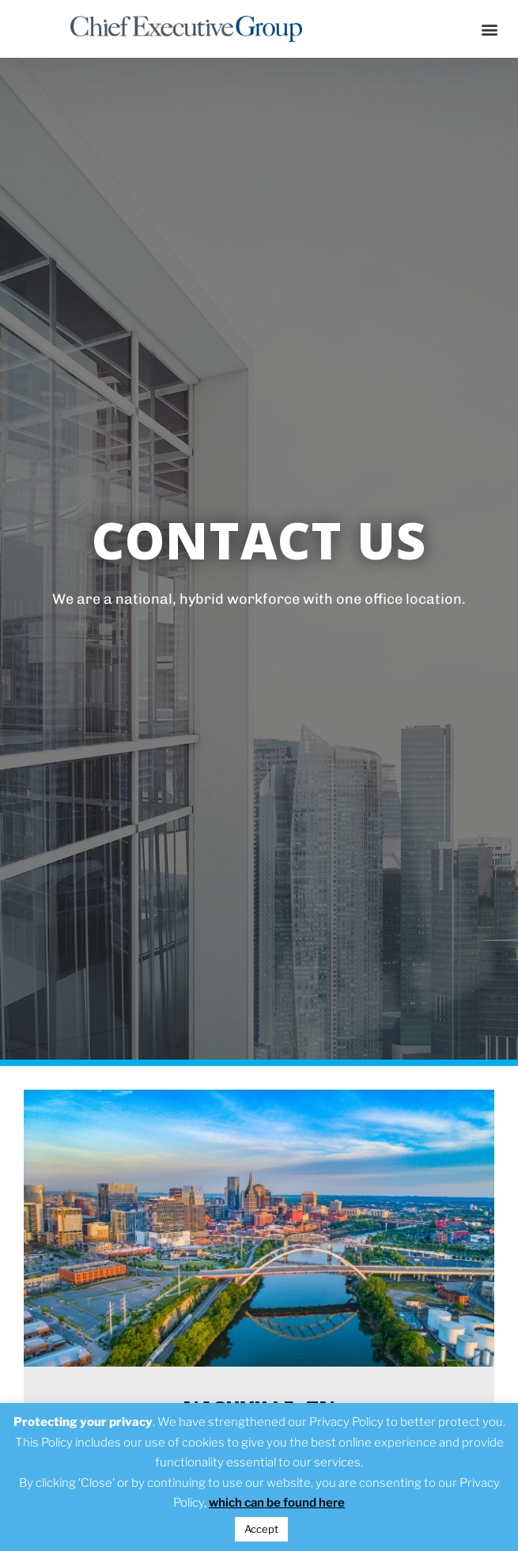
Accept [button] (261, 1529)
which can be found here (277, 1503)
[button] (489, 29)
